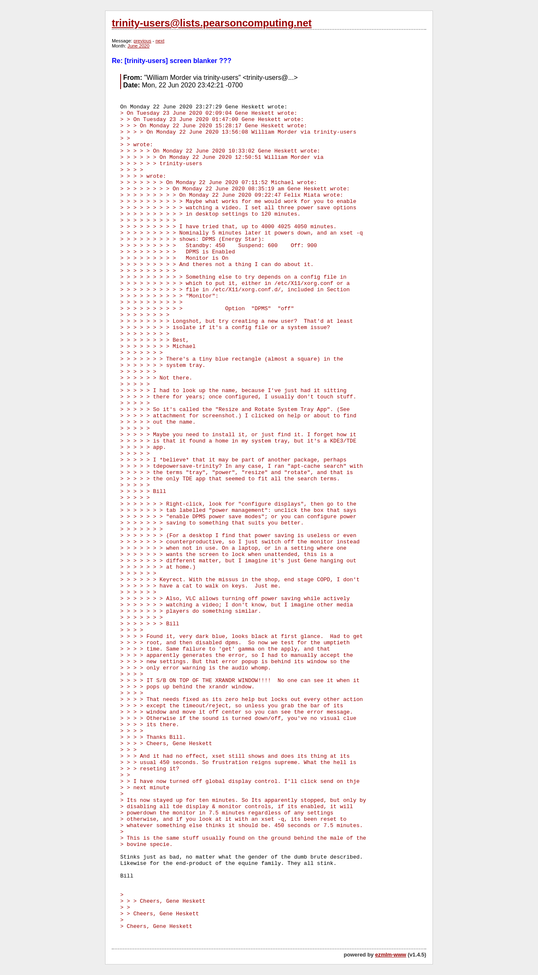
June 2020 (138, 45)
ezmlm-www (390, 954)
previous (142, 40)
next (160, 40)
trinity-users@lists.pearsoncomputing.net (211, 23)
